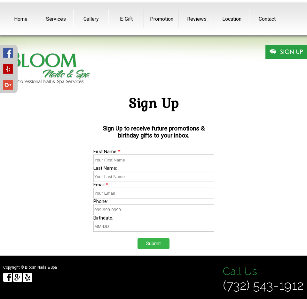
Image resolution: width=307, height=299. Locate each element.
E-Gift (126, 19)
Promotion (161, 19)
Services (56, 19)
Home (21, 19)
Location (231, 19)
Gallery (91, 19)
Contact (267, 19)
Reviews (197, 19)
